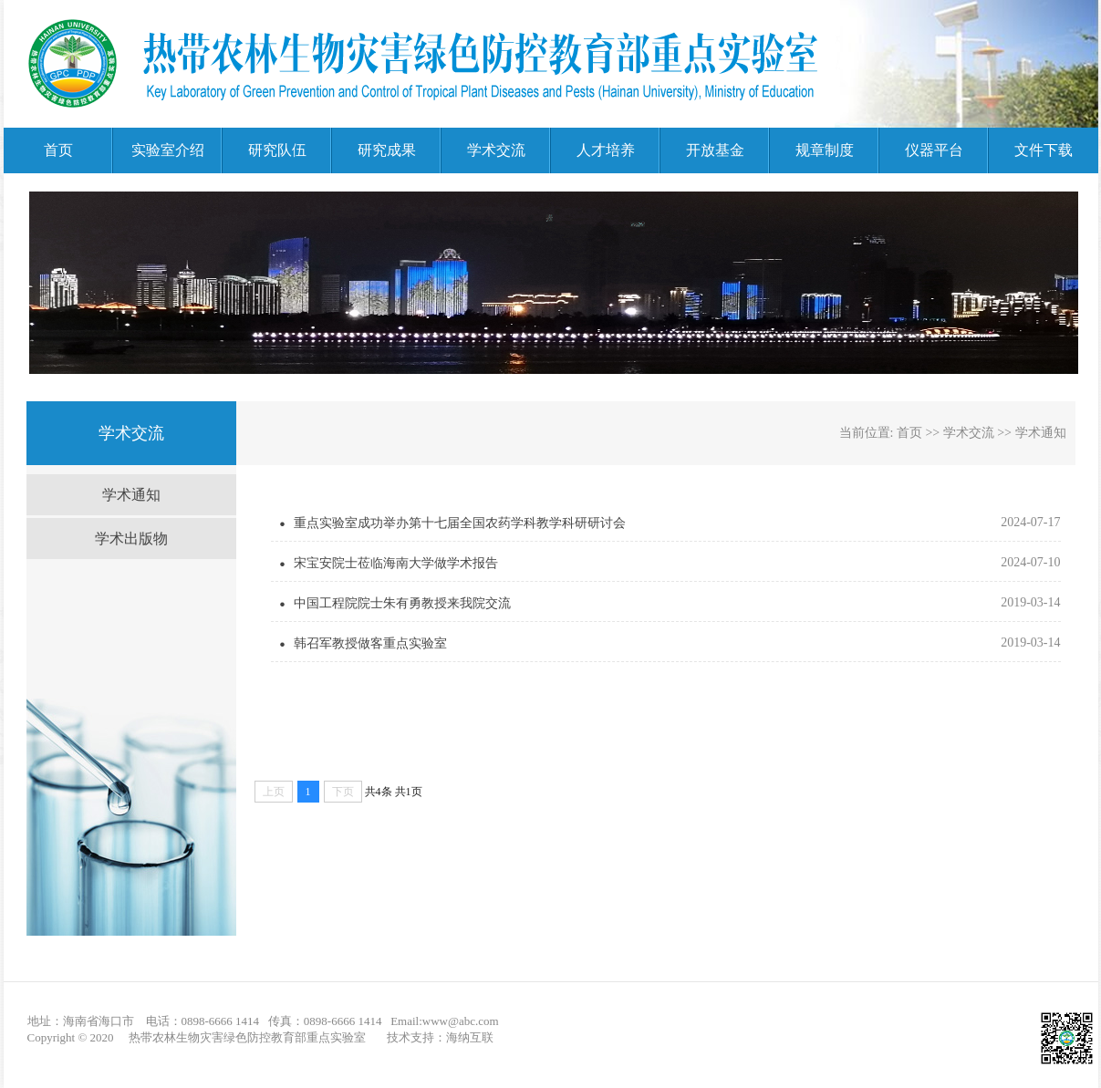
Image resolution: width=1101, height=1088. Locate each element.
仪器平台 (934, 150)
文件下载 (1043, 150)
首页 (58, 150)
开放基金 (715, 150)
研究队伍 (277, 150)
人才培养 (605, 150)
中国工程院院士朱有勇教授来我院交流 (402, 603)
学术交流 (496, 150)
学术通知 (131, 495)
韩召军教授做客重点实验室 (370, 643)
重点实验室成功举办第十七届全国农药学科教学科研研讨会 (460, 523)
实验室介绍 (167, 150)
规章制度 (824, 150)
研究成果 (387, 150)
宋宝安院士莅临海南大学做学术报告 (396, 563)
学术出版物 (131, 538)
